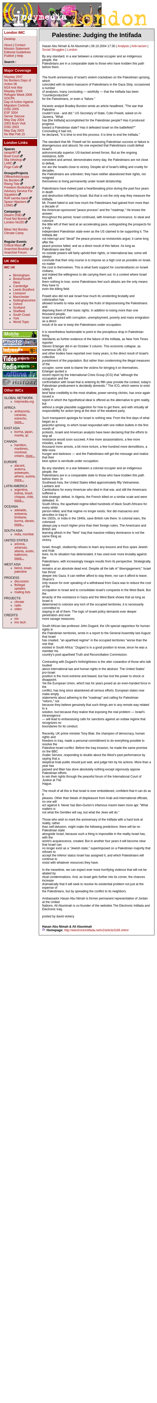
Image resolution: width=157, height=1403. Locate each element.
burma (18, 432)
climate (19, 602)
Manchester (21, 297)
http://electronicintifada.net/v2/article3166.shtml (96, 930)
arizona (19, 544)
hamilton (20, 445)
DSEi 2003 (11, 127)
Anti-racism (139, 46)
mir (16, 619)
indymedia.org (24, 401)
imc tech (20, 622)
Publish (9, 56)
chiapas (19, 497)
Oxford (17, 304)
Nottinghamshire (24, 300)
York (16, 318)
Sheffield (19, 311)
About (8, 45)
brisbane (20, 517)
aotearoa (20, 514)
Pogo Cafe (11, 167)
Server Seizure (14, 116)
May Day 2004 (14, 120)
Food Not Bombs (15, 219)
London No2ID (14, 222)
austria (30, 476)
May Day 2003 (14, 130)
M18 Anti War (13, 87)
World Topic (21, 322)
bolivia (18, 493)
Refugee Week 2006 (18, 95)
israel (27, 568)
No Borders (12, 180)
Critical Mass (13, 245)
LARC (8, 163)
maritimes (21, 449)
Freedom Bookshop (17, 187)
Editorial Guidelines (17, 52)
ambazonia (22, 411)
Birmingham (21, 275)
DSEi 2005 (11, 109)
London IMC (14, 32)
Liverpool (19, 293)
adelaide (20, 510)
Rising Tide (12, 184)
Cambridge (20, 286)
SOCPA (9, 98)
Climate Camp (14, 233)
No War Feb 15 (14, 134)
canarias (20, 415)
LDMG (8, 205)
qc (27, 435)
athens (19, 476)
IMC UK (9, 267)
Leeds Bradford (23, 289)
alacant (19, 465)
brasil (28, 493)
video (18, 609)
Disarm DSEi (13, 215)
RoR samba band (16, 198)
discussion (21, 581)
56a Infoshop (13, 160)
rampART (10, 152)
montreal (20, 452)
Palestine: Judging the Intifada (96, 35)
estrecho (20, 418)
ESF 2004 (11, 112)
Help (20, 56)
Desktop (9, 39)
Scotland (19, 307)
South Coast (21, 315)
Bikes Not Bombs (16, 229)
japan (28, 432)
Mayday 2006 (13, 91)
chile (30, 497)
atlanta (19, 551)
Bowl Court (11, 156)
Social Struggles (53, 49)
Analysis (123, 46)
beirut (18, 568)
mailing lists (22, 592)
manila (18, 435)
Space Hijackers (15, 202)
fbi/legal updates (19, 586)
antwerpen (21, 473)
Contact (20, 45)
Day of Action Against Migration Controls (18, 103)
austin (29, 551)
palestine (20, 571)
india (17, 534)
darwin (29, 521)
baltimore (20, 555)
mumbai (28, 534)
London (72, 49)
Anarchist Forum (15, 252)
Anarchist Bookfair (16, 249)
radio (17, 605)
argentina (20, 489)
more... (19, 422)
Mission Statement (17, 48)
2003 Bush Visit (14, 123)
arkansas (20, 547)
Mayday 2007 (13, 77)
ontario (19, 456)
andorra (19, 469)
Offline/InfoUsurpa (16, 177)
